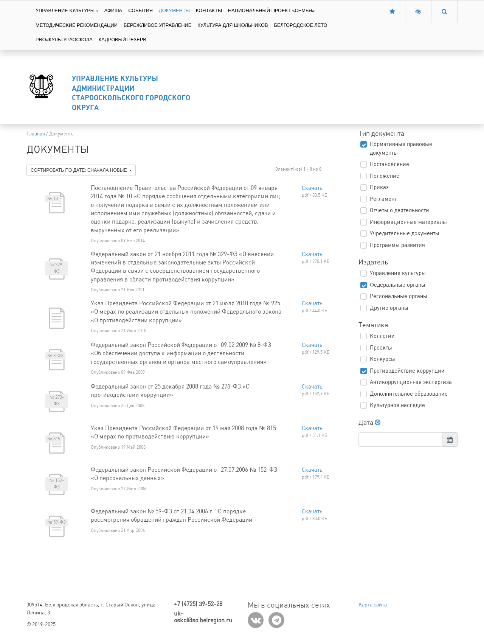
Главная (35, 134)
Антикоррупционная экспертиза (411, 382)
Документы (174, 10)
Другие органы (389, 308)
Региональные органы (398, 296)
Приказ (379, 187)
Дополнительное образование (409, 393)
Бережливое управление (157, 25)
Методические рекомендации (77, 25)
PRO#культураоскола (64, 39)
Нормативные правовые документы (401, 148)
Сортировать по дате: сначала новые (79, 170)
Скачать (312, 188)
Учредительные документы (404, 233)
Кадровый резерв (122, 39)
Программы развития (397, 245)
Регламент (383, 199)
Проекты (381, 347)
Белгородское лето (300, 25)
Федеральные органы (397, 284)
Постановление (389, 164)
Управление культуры (65, 10)
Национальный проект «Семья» (271, 10)
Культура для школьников (232, 25)
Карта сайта (372, 605)
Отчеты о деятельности (399, 210)
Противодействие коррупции (407, 370)
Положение (384, 176)
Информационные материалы (408, 222)
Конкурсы (382, 359)
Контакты (209, 10)
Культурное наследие (397, 405)
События (140, 10)
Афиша (113, 10)
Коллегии (382, 336)
